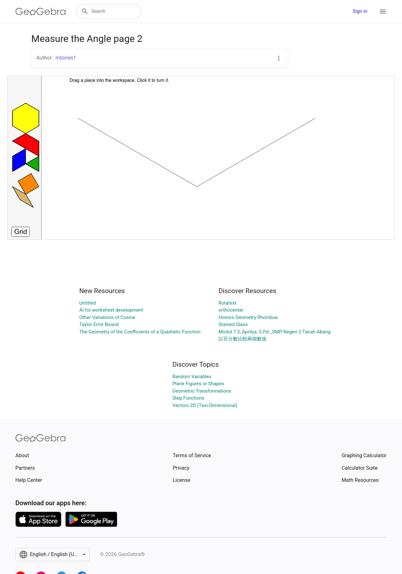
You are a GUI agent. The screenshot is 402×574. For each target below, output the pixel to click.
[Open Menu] (383, 11)
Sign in (360, 11)
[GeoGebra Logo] (40, 11)
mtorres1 (65, 58)
